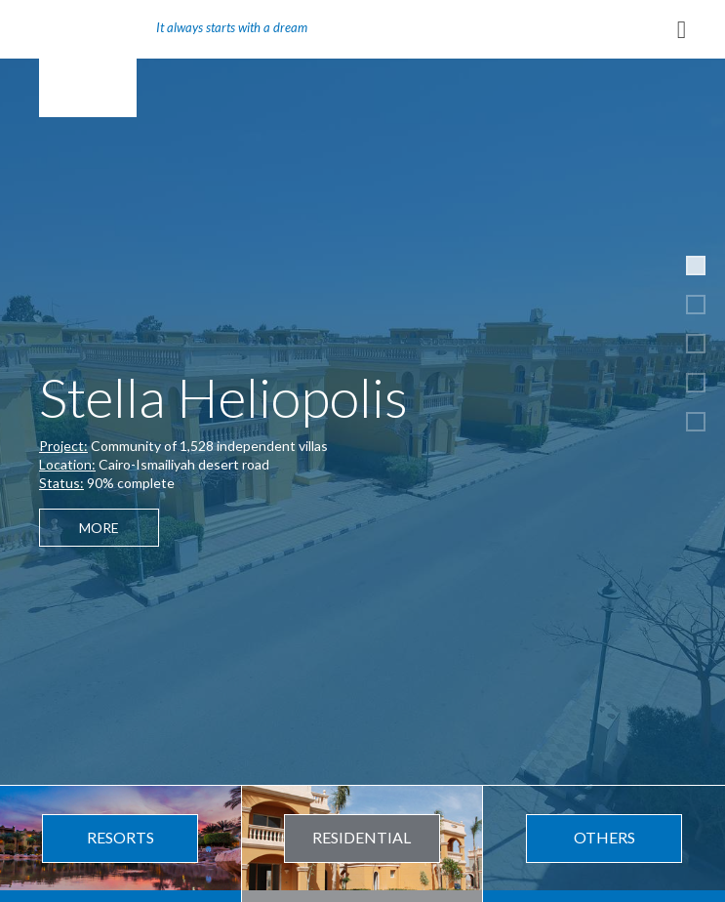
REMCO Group (88, 58)
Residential (361, 837)
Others (604, 837)
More (99, 527)
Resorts (120, 837)
